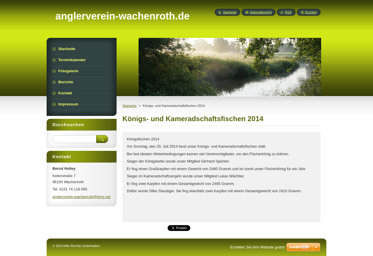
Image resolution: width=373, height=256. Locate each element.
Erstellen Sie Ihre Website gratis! (257, 247)
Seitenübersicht (261, 12)
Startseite (129, 105)
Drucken (311, 12)
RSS (288, 12)
